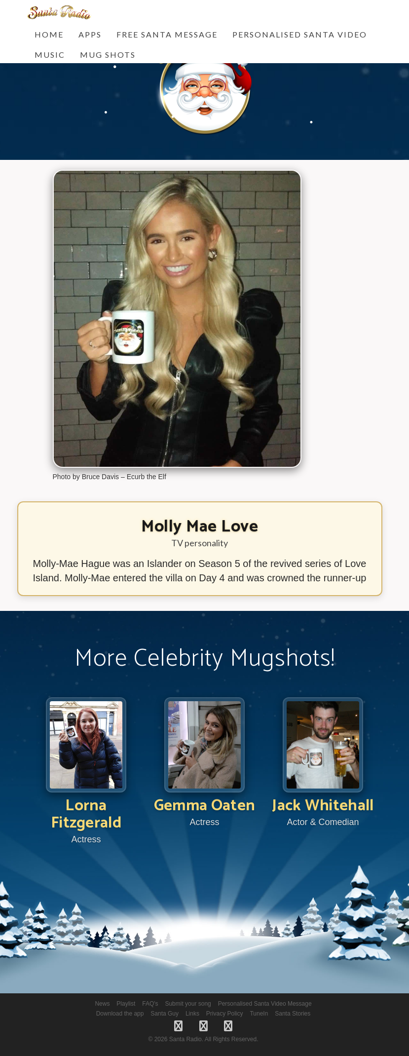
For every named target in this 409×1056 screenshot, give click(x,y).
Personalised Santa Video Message (265, 1003)
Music (50, 54)
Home (49, 34)
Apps (90, 34)
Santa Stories (292, 1013)
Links (192, 1013)
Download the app (120, 1013)
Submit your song (188, 1003)
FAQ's (150, 1003)
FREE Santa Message (167, 34)
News (102, 1003)
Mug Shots (108, 54)
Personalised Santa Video (299, 34)
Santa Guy (164, 1013)
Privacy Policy (224, 1013)
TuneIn (259, 1013)
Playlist (125, 1003)
